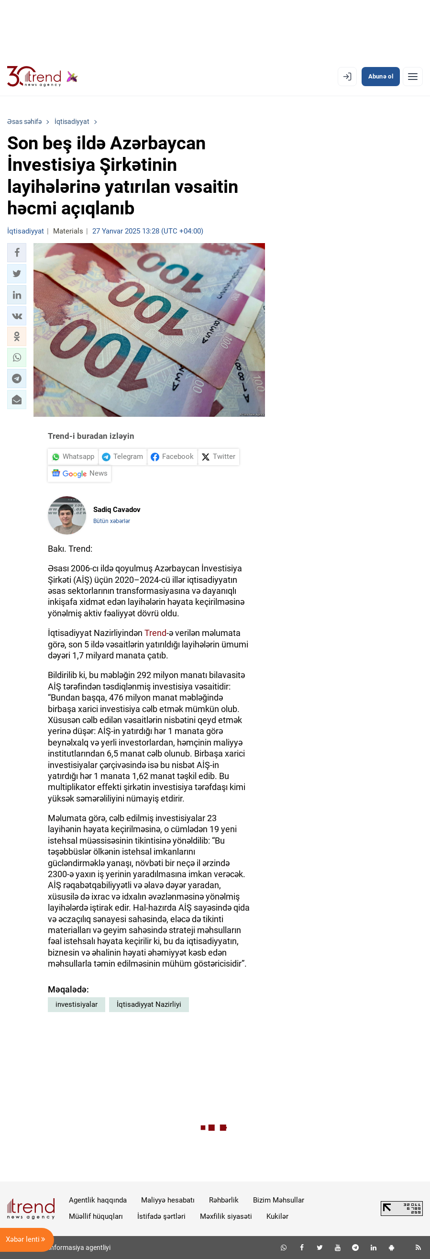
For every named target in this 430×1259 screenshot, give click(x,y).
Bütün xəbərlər (111, 521)
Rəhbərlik (224, 1200)
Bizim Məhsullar (278, 1200)
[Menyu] (413, 76)
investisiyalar (76, 1004)
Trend (155, 633)
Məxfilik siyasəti (226, 1216)
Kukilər (277, 1216)
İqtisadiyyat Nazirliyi (149, 1004)
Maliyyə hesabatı (168, 1200)
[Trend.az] (42, 76)
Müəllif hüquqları (96, 1216)
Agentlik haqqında (98, 1200)
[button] (16, 252)
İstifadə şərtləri (161, 1216)
